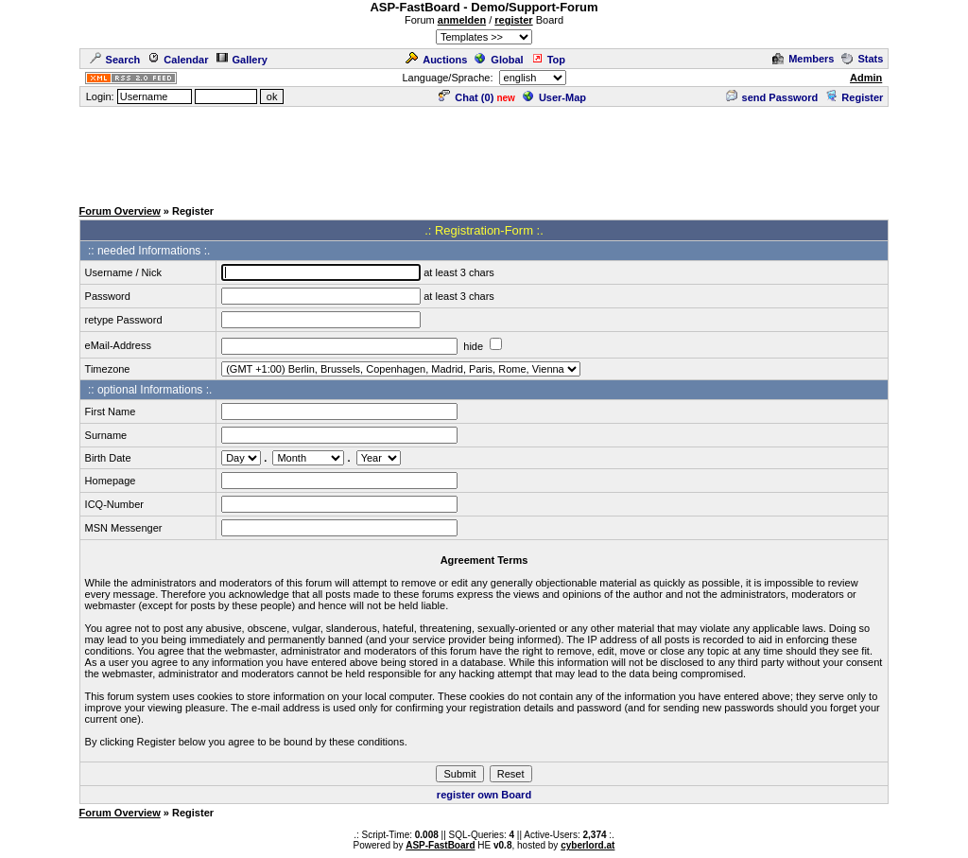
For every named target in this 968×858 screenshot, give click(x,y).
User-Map (554, 97)
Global (499, 59)
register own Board (484, 794)
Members (803, 58)
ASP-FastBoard (440, 845)
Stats (862, 58)
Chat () (466, 97)
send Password (772, 97)
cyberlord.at (587, 845)
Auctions (436, 59)
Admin (866, 77)
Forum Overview (120, 211)
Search (115, 59)
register (513, 20)
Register (854, 97)
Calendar (177, 59)
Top (548, 59)
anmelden (462, 20)
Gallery (242, 59)
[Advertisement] (484, 151)
